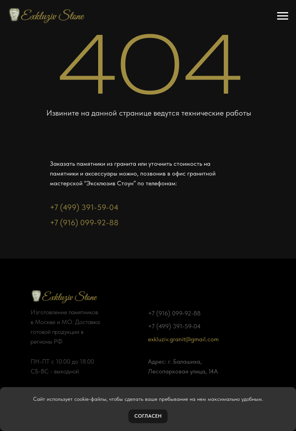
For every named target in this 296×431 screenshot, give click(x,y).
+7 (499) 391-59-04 (84, 207)
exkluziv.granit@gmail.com (183, 339)
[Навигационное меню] (282, 16)
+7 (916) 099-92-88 (84, 222)
